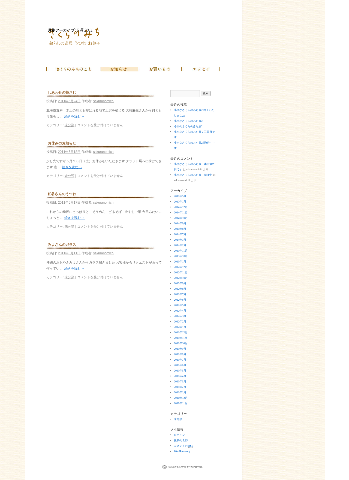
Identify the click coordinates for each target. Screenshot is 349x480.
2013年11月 (181, 250)
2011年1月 (180, 392)
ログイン (179, 434)
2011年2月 (180, 386)
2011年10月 (181, 343)
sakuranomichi (103, 101)
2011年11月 (180, 337)
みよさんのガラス (62, 245)
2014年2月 (180, 245)
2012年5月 (180, 305)
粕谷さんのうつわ (62, 194)
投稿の (181, 440)
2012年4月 (180, 310)
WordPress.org (182, 451)
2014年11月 (181, 212)
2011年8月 (180, 354)
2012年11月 (181, 272)
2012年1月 (180, 326)
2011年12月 (181, 332)
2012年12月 (181, 266)
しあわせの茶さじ (62, 92)
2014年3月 (180, 239)
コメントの (183, 446)
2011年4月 (180, 376)
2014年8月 (180, 228)
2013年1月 (180, 261)
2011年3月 (180, 381)
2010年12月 (181, 397)
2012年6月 (180, 299)
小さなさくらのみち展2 (188, 120)
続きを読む (74, 116)
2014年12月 (181, 207)
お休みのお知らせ (62, 143)
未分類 (69, 125)
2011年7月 (180, 359)
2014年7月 (180, 234)
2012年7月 (180, 294)
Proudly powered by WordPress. (185, 466)
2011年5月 (180, 370)
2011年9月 (180, 348)
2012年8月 (180, 288)
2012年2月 (180, 321)
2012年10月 (181, 277)
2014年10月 (181, 217)
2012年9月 (180, 283)
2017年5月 (180, 196)
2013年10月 (181, 256)
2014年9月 (180, 223)
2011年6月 (180, 365)
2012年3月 (180, 316)
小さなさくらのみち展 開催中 (193, 174)
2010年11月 (181, 403)
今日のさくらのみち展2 (188, 126)
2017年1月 (180, 201)
